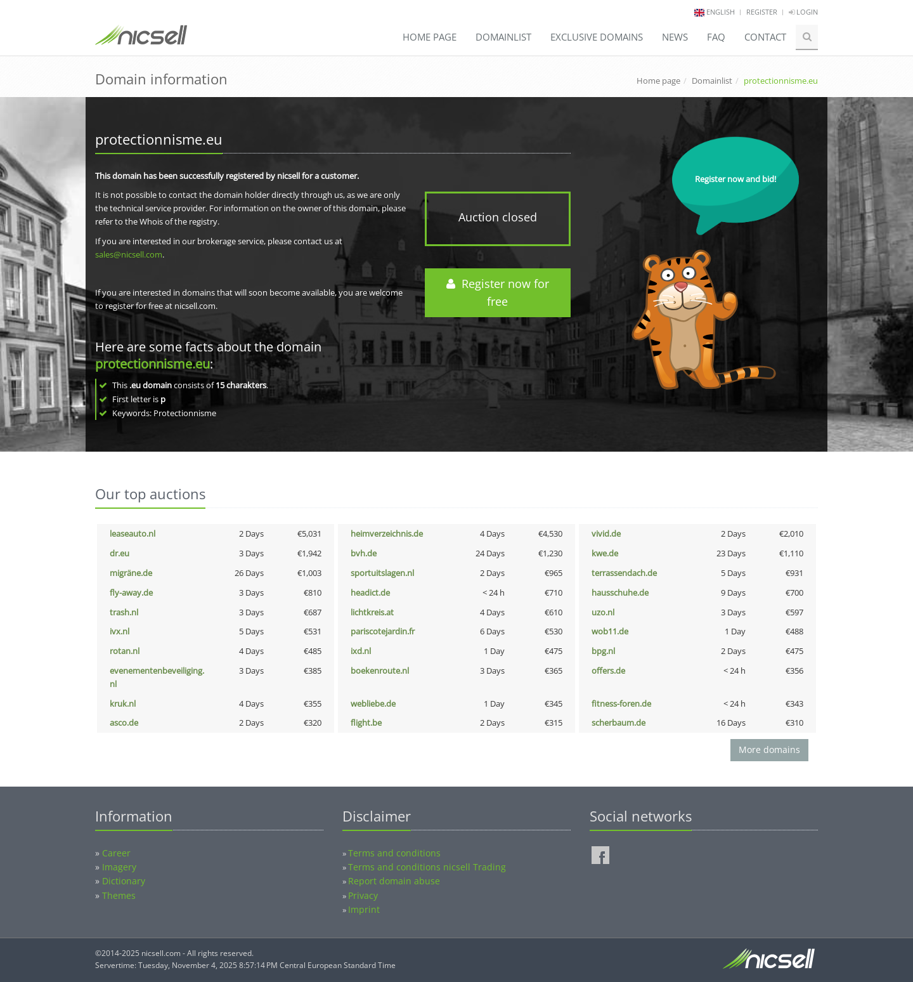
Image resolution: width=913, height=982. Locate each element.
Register (761, 11)
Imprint (364, 909)
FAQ (716, 36)
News (675, 36)
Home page (429, 36)
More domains (769, 749)
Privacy (363, 895)
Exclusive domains (596, 36)
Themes (119, 895)
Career (116, 853)
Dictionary (123, 881)
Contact (765, 36)
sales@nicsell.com (128, 254)
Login (803, 11)
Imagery (119, 867)
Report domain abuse (394, 881)
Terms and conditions (394, 853)
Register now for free (497, 293)
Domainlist (503, 36)
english (720, 11)
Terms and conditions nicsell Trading (427, 867)
